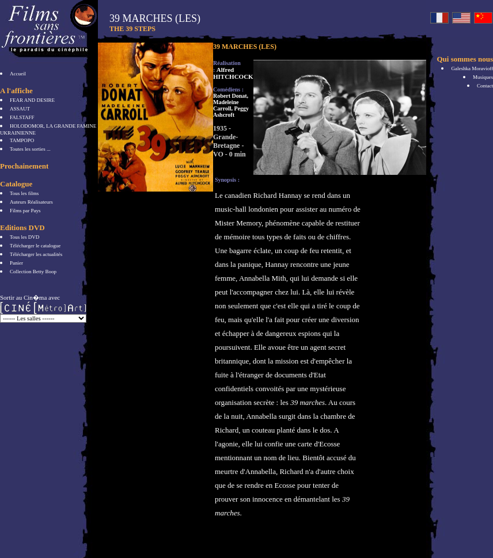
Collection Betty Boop (33, 271)
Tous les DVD (24, 237)
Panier (16, 263)
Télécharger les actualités (36, 254)
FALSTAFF (22, 117)
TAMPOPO (22, 140)
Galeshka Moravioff (472, 68)
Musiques (483, 77)
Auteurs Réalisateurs (31, 202)
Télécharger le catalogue (35, 246)
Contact (485, 86)
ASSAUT (20, 109)
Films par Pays (25, 210)
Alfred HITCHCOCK (233, 73)
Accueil (18, 74)
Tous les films (24, 193)
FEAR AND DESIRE (32, 100)
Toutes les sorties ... (30, 149)
